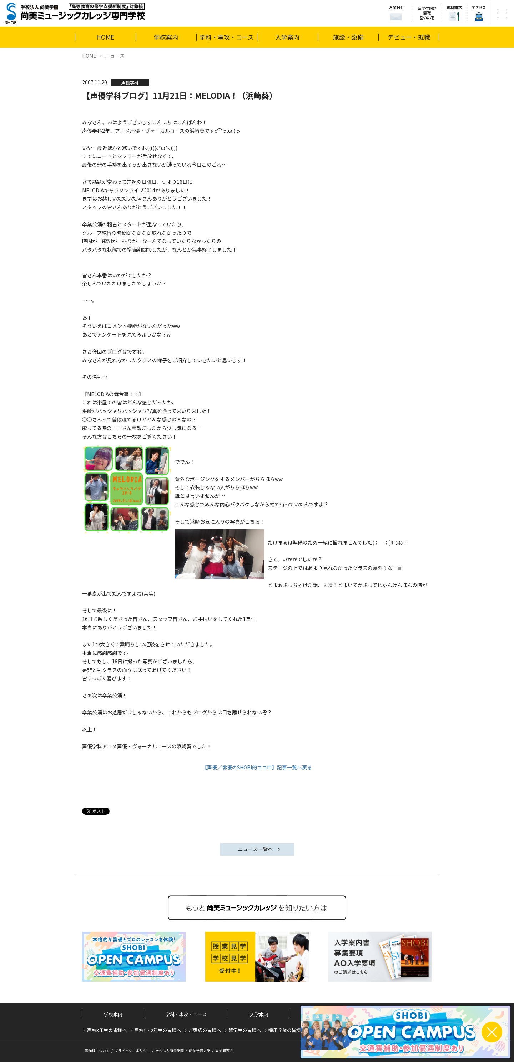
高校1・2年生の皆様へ (157, 1030)
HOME (105, 36)
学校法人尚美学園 (169, 1050)
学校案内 (166, 36)
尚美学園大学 (199, 1050)
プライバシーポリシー (132, 1050)
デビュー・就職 (409, 36)
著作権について (97, 1050)
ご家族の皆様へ (204, 1030)
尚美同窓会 (224, 1050)
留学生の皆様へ (244, 1030)
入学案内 (287, 36)
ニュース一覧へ (255, 849)
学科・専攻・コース (227, 36)
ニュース (115, 55)
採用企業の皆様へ (287, 1030)
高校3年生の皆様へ (107, 1030)
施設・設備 (348, 36)
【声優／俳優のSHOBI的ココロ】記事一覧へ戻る (257, 767)
